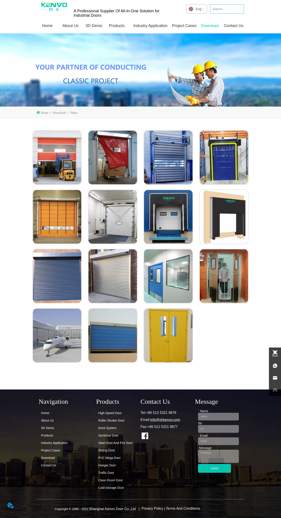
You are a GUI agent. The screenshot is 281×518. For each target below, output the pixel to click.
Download (59, 112)
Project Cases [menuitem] (184, 26)
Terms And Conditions (183, 508)
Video (73, 112)
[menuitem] (70, 25)
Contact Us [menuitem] (233, 26)
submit (214, 468)
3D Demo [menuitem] (93, 26)
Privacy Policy (153, 508)
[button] (70, 25)
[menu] (140, 25)
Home (44, 112)
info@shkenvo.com (165, 420)
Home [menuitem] (47, 26)
